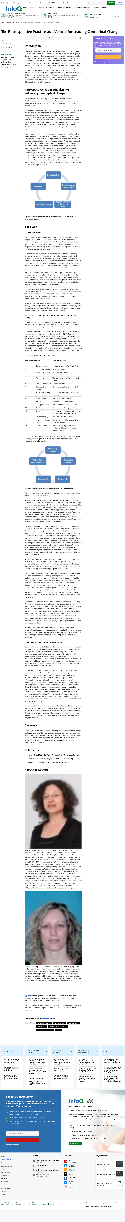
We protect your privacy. (97, 69)
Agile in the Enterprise (47, 1022)
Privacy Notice (87, 1216)
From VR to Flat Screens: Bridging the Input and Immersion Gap (15, 1070)
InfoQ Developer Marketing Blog (11, 1195)
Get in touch (9, 74)
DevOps (98, 8)
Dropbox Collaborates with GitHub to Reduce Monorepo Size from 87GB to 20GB (38, 1072)
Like (11, 83)
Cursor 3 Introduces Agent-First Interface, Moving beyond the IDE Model (15, 1079)
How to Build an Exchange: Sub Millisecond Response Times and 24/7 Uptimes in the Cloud (38, 1061)
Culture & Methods (84, 8)
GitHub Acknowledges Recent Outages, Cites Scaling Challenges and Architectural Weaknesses (108, 1082)
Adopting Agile (54, 1019)
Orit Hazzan (13, 51)
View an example (23, 1109)
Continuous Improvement (27, 1022)
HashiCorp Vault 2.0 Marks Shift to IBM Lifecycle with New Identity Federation (107, 1060)
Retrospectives (40, 1019)
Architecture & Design (47, 8)
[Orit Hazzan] (7, 50)
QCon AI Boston (43, 1172)
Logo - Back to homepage (14, 7)
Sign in (115, 2)
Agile (60, 1022)
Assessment (27, 1014)
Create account (11, 1165)
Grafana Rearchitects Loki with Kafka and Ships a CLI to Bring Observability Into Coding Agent (108, 1071)
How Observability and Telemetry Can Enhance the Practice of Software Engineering (62, 1060)
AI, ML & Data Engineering (82, 1050)
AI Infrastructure (66, 8)
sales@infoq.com (23, 1215)
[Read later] (17, 83)
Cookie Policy (110, 1216)
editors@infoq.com (37, 1215)
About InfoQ (9, 1184)
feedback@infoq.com (12, 1216)
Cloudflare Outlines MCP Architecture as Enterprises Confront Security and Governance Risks (38, 1082)
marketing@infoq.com (51, 1215)
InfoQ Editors (10, 1181)
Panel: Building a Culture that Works (61, 1068)
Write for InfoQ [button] (68, 2)
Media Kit (8, 1190)
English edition (58, 2)
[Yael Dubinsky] (7, 54)
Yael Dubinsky (14, 54)
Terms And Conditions (98, 1216)
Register (106, 2)
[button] (104, 64)
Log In (8, 1168)
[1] (72, 158)
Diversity (8, 1200)
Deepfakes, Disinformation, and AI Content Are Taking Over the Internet (85, 1060)
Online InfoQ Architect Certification (45, 1167)
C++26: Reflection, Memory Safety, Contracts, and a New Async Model (15, 1060)
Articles (20, 25)
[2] (76, 666)
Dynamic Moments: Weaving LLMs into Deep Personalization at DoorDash (85, 1079)
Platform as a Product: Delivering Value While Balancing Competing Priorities (62, 1076)
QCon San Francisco (44, 1183)
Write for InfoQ (10, 1178)
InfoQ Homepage (10, 25)
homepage (57, 866)
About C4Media (10, 1187)
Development (30, 8)
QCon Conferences (11, 1172)
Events (105, 8)
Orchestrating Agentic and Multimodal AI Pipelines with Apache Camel (85, 1070)
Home (7, 1162)
